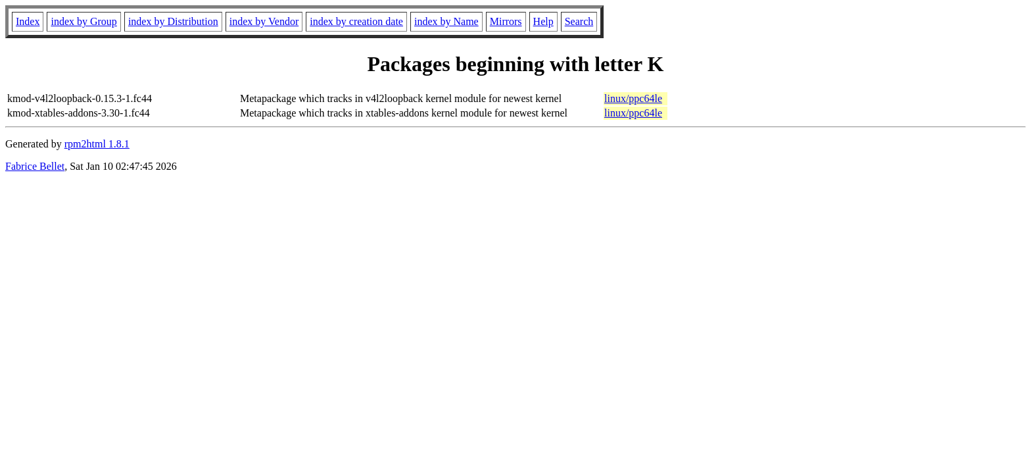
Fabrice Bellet (34, 166)
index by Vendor (264, 21)
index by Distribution (173, 21)
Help (543, 21)
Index (27, 21)
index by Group (83, 21)
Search (579, 21)
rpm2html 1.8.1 (97, 143)
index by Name (446, 21)
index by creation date (356, 21)
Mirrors (506, 21)
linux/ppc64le (633, 98)
